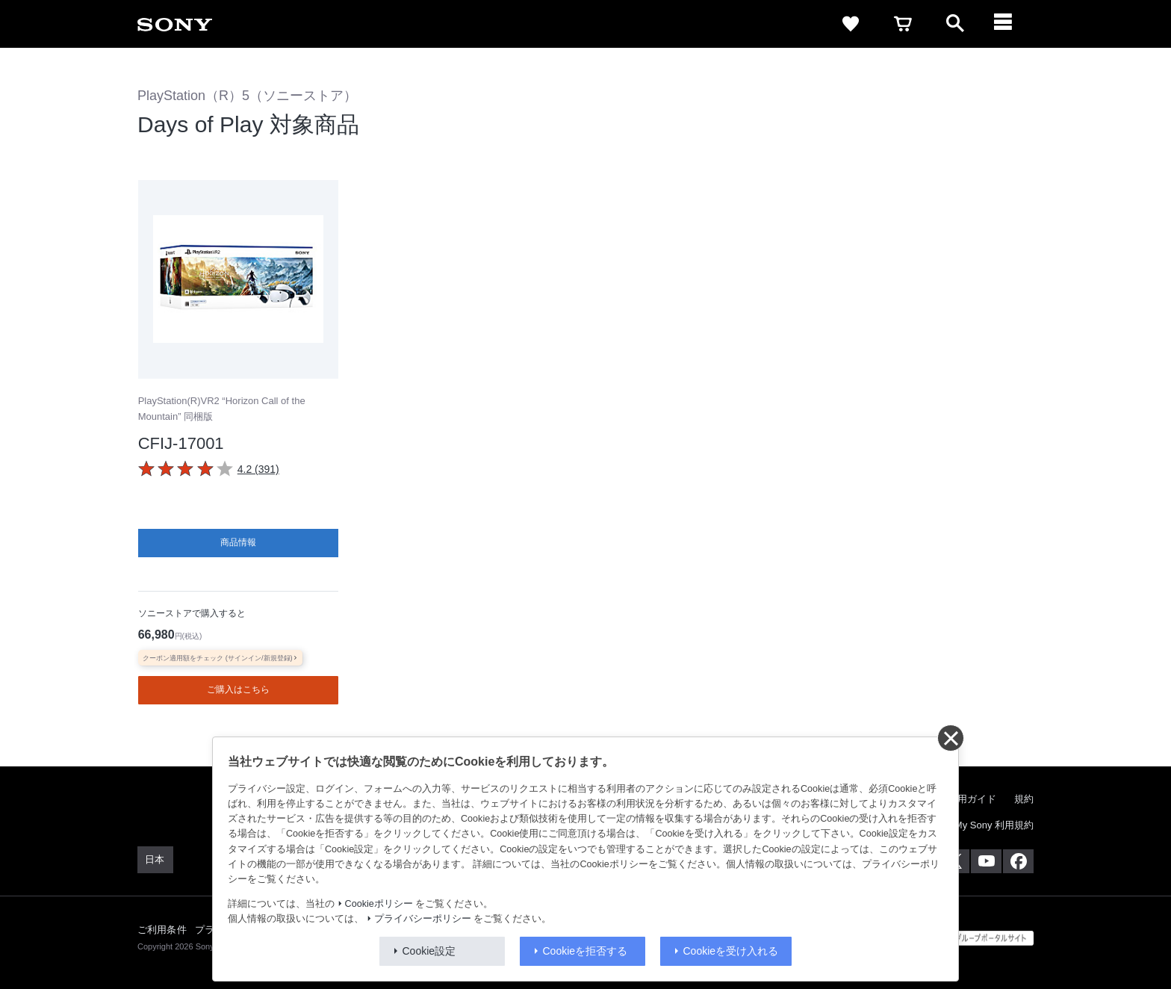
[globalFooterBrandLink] (978, 937)
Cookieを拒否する (585, 951)
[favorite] (850, 24)
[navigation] (1007, 24)
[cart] (903, 24)
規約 (1024, 798)
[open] (955, 24)
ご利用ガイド (967, 798)
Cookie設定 (429, 951)
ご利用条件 (162, 928)
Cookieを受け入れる (731, 951)
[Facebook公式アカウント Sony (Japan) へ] (1018, 860)
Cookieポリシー (379, 904)
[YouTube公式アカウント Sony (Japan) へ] (986, 860)
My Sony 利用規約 (994, 824)
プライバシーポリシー (422, 919)
